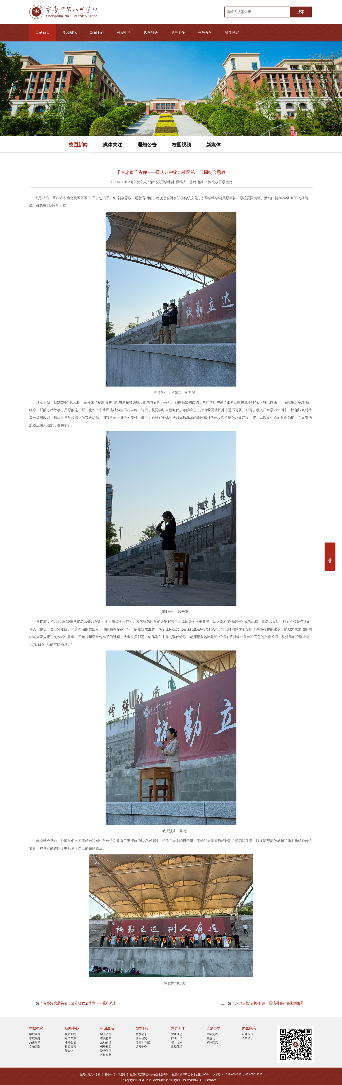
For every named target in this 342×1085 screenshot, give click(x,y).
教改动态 (141, 1034)
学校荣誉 (35, 1046)
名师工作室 (143, 1042)
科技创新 (105, 1054)
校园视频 (181, 144)
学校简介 (35, 1034)
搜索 (300, 12)
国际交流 (212, 1034)
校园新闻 (78, 144)
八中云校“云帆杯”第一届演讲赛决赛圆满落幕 (269, 1003)
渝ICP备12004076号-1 (205, 1080)
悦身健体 (105, 1050)
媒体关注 (112, 144)
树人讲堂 (105, 1034)
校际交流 (212, 1042)
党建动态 (176, 1034)
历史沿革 (35, 1042)
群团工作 (176, 1038)
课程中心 (141, 1046)
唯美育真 (105, 1038)
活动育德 (105, 1042)
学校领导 (35, 1038)
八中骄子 (247, 1038)
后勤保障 (176, 1046)
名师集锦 (247, 1034)
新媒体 (213, 144)
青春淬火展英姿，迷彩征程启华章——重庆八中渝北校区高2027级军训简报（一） (106, 1003)
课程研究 (141, 1038)
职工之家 (176, 1042)
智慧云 (211, 1038)
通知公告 (147, 144)
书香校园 (105, 1046)
